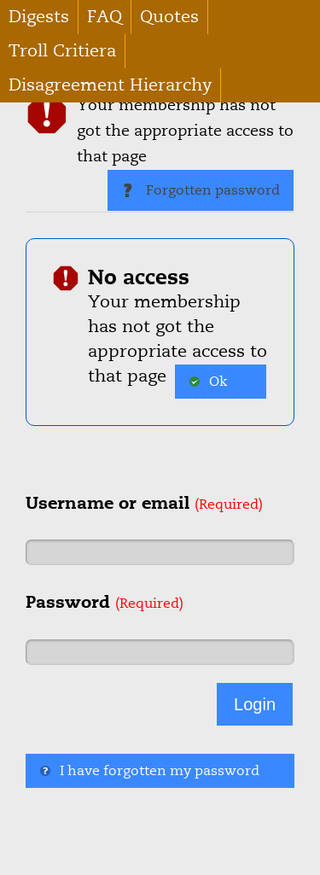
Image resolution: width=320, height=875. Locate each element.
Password (104, 602)
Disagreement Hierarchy (110, 85)
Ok (208, 381)
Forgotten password (200, 190)
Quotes (169, 16)
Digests (39, 16)
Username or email (144, 503)
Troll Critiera (62, 50)
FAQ (104, 16)
